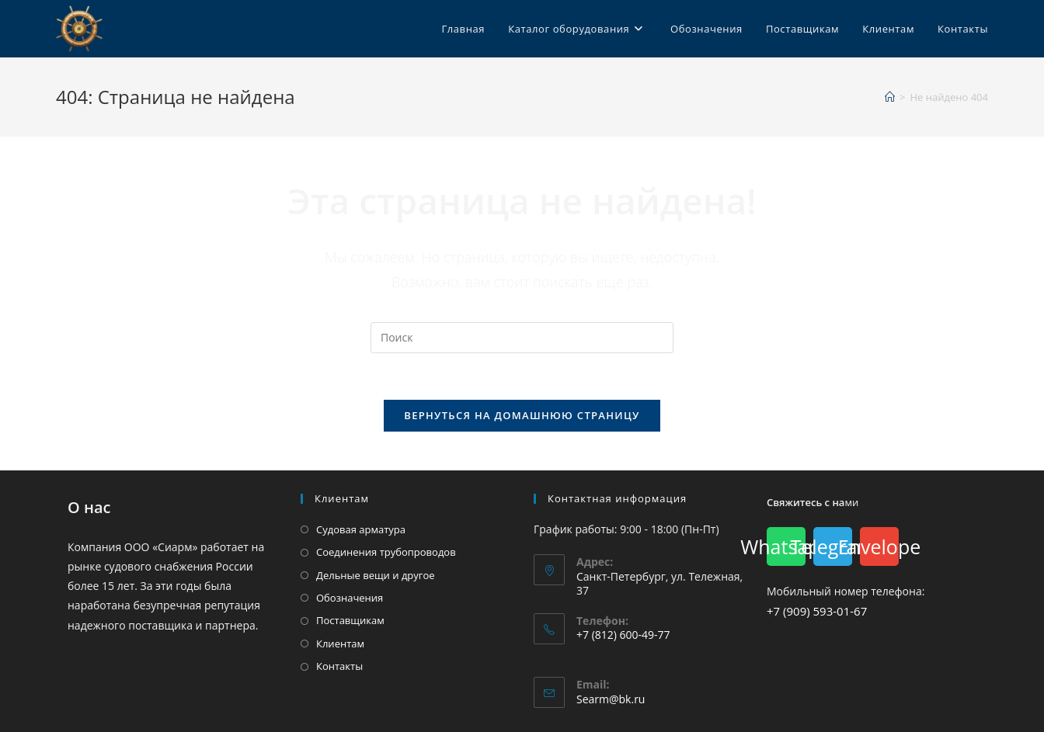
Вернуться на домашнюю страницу (521, 415)
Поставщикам (350, 620)
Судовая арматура (360, 529)
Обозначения (349, 598)
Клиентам (340, 643)
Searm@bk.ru (610, 699)
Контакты (339, 666)
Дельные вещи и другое (375, 575)
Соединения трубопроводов (386, 552)
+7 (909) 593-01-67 (817, 611)
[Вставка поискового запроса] (522, 337)
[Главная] (890, 97)
